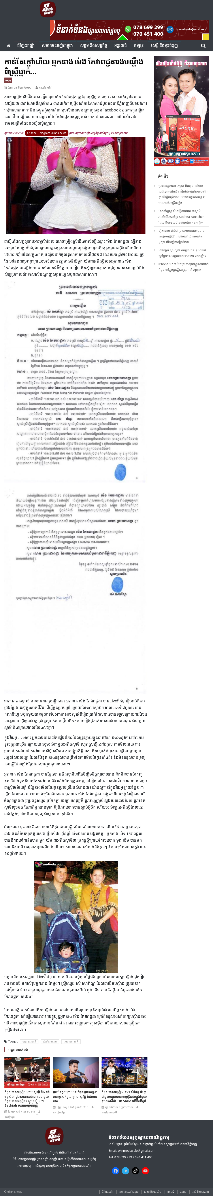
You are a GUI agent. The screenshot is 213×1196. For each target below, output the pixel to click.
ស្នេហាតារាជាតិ (71, 1041)
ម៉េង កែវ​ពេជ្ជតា (50, 1041)
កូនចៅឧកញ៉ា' (45, 87)
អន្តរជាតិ (120, 46)
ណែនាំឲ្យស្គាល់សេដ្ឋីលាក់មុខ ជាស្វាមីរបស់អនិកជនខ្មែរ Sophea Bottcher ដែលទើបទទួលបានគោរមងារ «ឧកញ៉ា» (181, 216)
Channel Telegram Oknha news (46, 133)
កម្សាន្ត (139, 46)
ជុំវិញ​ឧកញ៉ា (26, 46)
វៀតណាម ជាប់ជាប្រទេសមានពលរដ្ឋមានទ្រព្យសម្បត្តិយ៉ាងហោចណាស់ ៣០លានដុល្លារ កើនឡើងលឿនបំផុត (181, 236)
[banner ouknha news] (129, 29)
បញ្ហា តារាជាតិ (29, 1041)
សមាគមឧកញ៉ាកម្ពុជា (57, 46)
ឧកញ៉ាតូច (9, 1117)
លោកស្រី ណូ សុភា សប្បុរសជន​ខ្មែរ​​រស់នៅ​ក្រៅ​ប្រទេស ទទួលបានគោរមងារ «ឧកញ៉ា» (182, 253)
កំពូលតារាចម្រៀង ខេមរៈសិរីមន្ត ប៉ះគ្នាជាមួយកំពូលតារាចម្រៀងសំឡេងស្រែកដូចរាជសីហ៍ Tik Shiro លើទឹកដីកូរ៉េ (124, 1096)
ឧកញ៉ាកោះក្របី (109, 1112)
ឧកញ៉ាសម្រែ (59, 1112)
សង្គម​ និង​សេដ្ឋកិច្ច (93, 46)
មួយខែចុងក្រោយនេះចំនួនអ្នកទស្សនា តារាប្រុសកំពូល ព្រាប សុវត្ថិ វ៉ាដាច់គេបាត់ (75, 1096)
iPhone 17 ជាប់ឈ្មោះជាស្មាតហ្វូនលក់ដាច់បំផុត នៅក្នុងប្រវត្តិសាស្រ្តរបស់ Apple (183, 267)
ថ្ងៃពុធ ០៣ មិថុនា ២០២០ (19, 87)
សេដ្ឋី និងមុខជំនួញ (164, 46)
